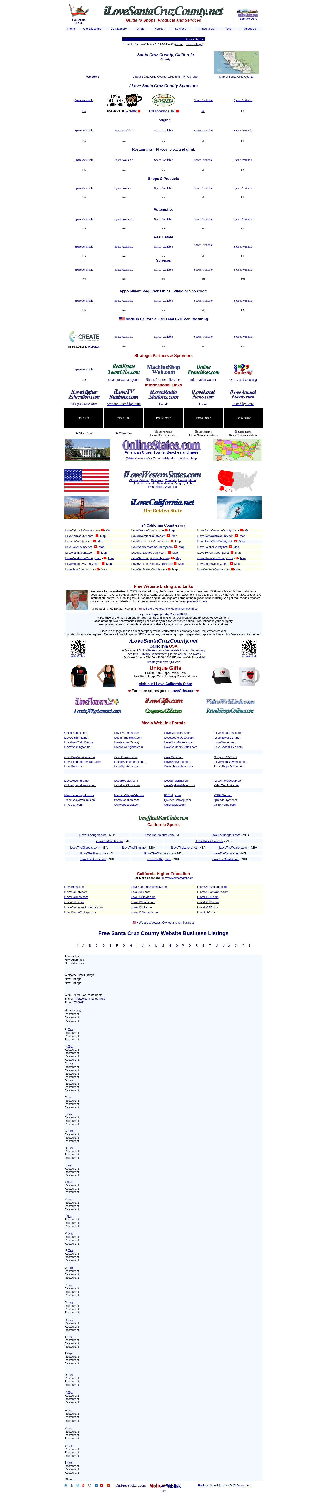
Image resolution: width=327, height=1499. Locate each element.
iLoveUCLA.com (141, 907)
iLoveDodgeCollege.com (80, 912)
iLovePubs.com (74, 766)
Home (71, 28)
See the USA (248, 18)
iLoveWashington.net (77, 747)
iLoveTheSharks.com (225, 859)
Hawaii (182, 480)
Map (194, 458)
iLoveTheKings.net (134, 847)
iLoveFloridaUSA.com (128, 737)
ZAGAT (78, 1002)
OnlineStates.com (150, 650)
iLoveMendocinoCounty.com (83, 558)
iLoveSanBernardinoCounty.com (152, 547)
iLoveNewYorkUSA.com (79, 742)
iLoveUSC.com (207, 912)
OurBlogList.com (175, 804)
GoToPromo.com (225, 804)
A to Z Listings (92, 28)
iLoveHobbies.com (126, 780)
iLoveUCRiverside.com (212, 886)
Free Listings (194, 44)
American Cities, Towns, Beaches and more (161, 452)
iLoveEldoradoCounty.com (82, 530)
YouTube (192, 76)
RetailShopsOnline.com (229, 766)
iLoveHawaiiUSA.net (227, 737)
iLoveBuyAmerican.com (79, 757)
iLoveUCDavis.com (143, 897)
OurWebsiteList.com (127, 804)
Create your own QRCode (163, 662)
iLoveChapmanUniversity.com (83, 907)
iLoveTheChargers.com (159, 853)
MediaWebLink (78, 656)
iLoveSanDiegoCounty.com (148, 552)
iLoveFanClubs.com (127, 785)
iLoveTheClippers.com (84, 847)
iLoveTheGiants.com (109, 841)
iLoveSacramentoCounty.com (150, 541)
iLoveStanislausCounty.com (215, 558)
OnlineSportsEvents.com (80, 785)
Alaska (133, 480)
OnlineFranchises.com (178, 766)
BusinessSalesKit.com (212, 1485)
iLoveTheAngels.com (92, 835)
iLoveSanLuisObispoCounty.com (152, 563)
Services (180, 28)
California (157, 480)
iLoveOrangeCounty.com (147, 530)
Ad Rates (195, 654)
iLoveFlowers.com (126, 757)
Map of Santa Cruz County (236, 76)
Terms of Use (178, 654)
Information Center (203, 380)
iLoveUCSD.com (208, 902)
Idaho (192, 480)
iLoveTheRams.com (226, 853)
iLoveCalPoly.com (75, 892)
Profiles (158, 28)
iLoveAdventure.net (76, 780)
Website (131, 111)
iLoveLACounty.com (78, 541)
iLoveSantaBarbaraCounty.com (217, 530)
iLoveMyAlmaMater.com (179, 785)
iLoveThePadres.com (209, 841)
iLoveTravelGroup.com (228, 780)
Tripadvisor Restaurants (89, 998)
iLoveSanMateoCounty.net (148, 569)
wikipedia (169, 458)
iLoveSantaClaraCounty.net (215, 536)
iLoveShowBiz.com (176, 780)
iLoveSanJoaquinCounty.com (150, 558)
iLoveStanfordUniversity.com (149, 886)
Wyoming (171, 486)
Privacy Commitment (153, 654)
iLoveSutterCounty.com (212, 563)
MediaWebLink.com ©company (185, 650)
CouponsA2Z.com (225, 757)
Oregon (179, 483)
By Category (119, 28)
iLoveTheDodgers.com (225, 835)
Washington (155, 486)
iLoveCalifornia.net (76, 737)
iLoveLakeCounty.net (78, 547)
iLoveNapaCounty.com (79, 569)
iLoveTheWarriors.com (233, 847)
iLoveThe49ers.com (93, 853)
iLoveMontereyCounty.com (82, 563)
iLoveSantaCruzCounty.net (214, 541)
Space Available (84, 100)
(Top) (183, 526)
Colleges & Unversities (83, 404)
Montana (138, 483)
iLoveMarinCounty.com (79, 552)
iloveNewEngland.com (128, 747)
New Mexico (165, 483)
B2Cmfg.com (172, 795)
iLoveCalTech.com (76, 897)
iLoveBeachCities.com (228, 747)
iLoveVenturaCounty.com (213, 569)
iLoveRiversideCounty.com (148, 536)
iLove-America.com (126, 732)
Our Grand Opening (243, 380)
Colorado (171, 480)
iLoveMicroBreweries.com (230, 761)
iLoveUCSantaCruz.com (212, 892)
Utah (189, 483)
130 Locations (158, 111)
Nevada (150, 483)
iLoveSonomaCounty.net (213, 552)
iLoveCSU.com (74, 902)
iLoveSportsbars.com (127, 766)
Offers (141, 28)
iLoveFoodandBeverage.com (82, 761)
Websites (94, 346)
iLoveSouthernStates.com (180, 747)
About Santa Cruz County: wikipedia (156, 76)
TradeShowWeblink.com (80, 800)
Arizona (144, 480)
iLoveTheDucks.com (93, 859)
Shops (150, 380)
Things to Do (206, 28)
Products (162, 380)
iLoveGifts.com (173, 757)
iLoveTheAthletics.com (159, 835)
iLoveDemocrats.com (177, 732)
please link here (197, 601)
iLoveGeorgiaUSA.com (179, 737)
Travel (228, 28)
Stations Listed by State (124, 404)
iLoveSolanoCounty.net (212, 547)
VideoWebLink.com (226, 785)
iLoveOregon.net (224, 742)
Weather (183, 458)
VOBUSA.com (223, 795)
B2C (178, 319)
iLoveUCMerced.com (144, 912)
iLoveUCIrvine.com (143, 902)
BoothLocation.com (126, 800)
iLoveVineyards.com (177, 761)
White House (134, 458)
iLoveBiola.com (74, 886)
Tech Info (132, 654)
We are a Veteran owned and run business (170, 608)
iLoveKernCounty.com (79, 536)
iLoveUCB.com (140, 892)
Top (163, 1490)
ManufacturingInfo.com (79, 795)
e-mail (179, 44)
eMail (201, 657)
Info (84, 111)
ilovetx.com (121, 742)
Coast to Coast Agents (123, 380)
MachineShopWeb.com (129, 795)
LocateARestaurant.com (129, 761)
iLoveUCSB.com (207, 897)
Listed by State (243, 404)
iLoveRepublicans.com (228, 732)
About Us (250, 28)
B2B (163, 319)
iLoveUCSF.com (207, 907)
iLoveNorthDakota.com (179, 742)
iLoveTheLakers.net (184, 847)
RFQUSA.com (73, 804)
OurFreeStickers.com (131, 1485)
